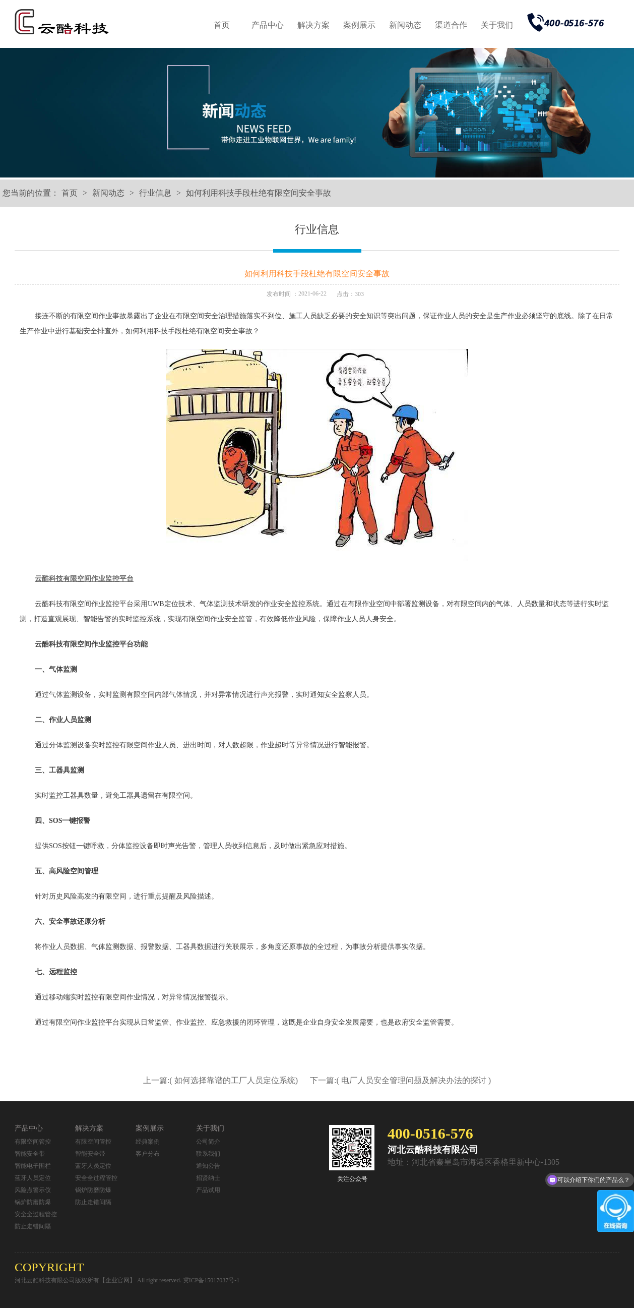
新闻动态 (405, 25)
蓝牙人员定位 (33, 1177)
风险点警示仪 (33, 1190)
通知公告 (208, 1165)
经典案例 (148, 1141)
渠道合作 (451, 25)
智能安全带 (30, 1153)
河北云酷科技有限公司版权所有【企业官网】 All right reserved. (99, 1280)
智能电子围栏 (33, 1165)
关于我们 (497, 25)
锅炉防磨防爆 (33, 1202)
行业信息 (155, 193)
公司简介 (208, 1141)
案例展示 (359, 25)
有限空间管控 (33, 1141)
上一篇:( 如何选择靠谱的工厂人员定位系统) (221, 1080)
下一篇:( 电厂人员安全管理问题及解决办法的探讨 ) (400, 1080)
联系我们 (208, 1153)
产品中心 (267, 25)
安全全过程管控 (36, 1214)
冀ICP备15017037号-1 (211, 1280)
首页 (222, 25)
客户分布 (148, 1153)
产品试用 (208, 1190)
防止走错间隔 (33, 1226)
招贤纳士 (208, 1177)
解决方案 (313, 25)
